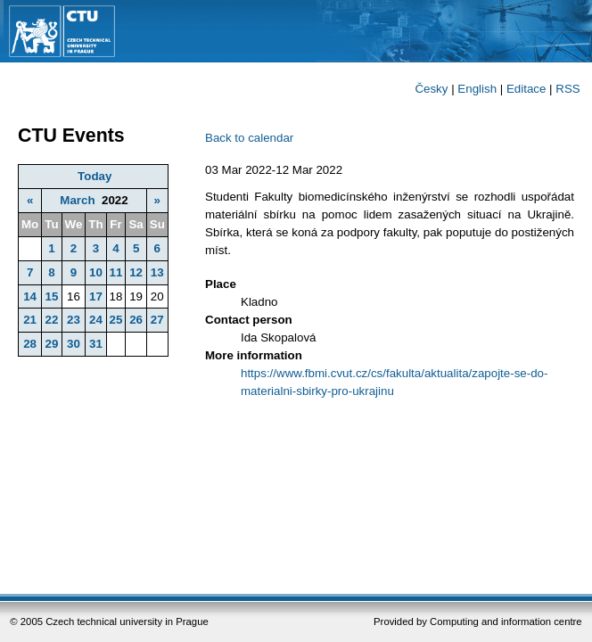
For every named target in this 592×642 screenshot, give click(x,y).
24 (96, 319)
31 (96, 343)
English (477, 88)
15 (51, 296)
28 (30, 343)
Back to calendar (249, 137)
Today (94, 176)
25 (116, 319)
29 (51, 343)
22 (51, 319)
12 (136, 272)
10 (96, 272)
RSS (567, 88)
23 (73, 319)
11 (116, 272)
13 (157, 272)
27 (157, 319)
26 (136, 319)
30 (73, 343)
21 (30, 319)
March (77, 200)
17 (96, 296)
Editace (526, 88)
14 (30, 296)
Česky (431, 88)
